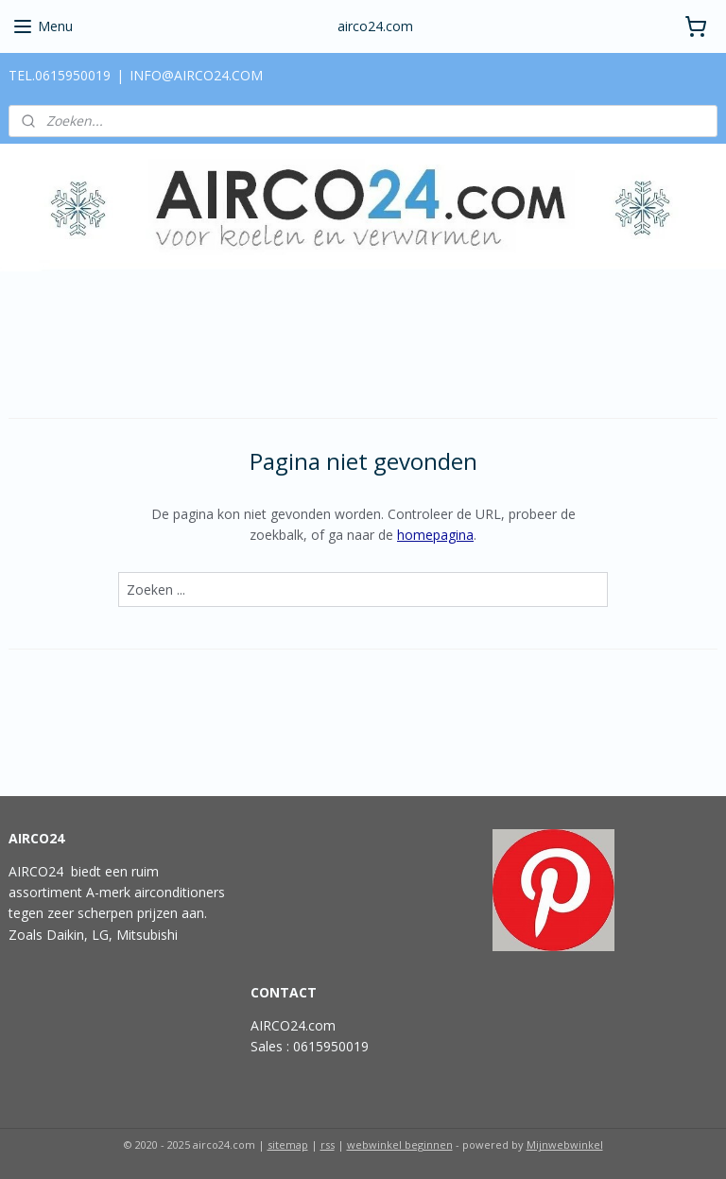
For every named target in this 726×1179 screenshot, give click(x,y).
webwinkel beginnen (400, 1144)
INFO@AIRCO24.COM (196, 75)
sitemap (288, 1144)
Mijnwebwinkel (565, 1144)
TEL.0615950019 (60, 75)
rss (327, 1144)
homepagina (435, 535)
